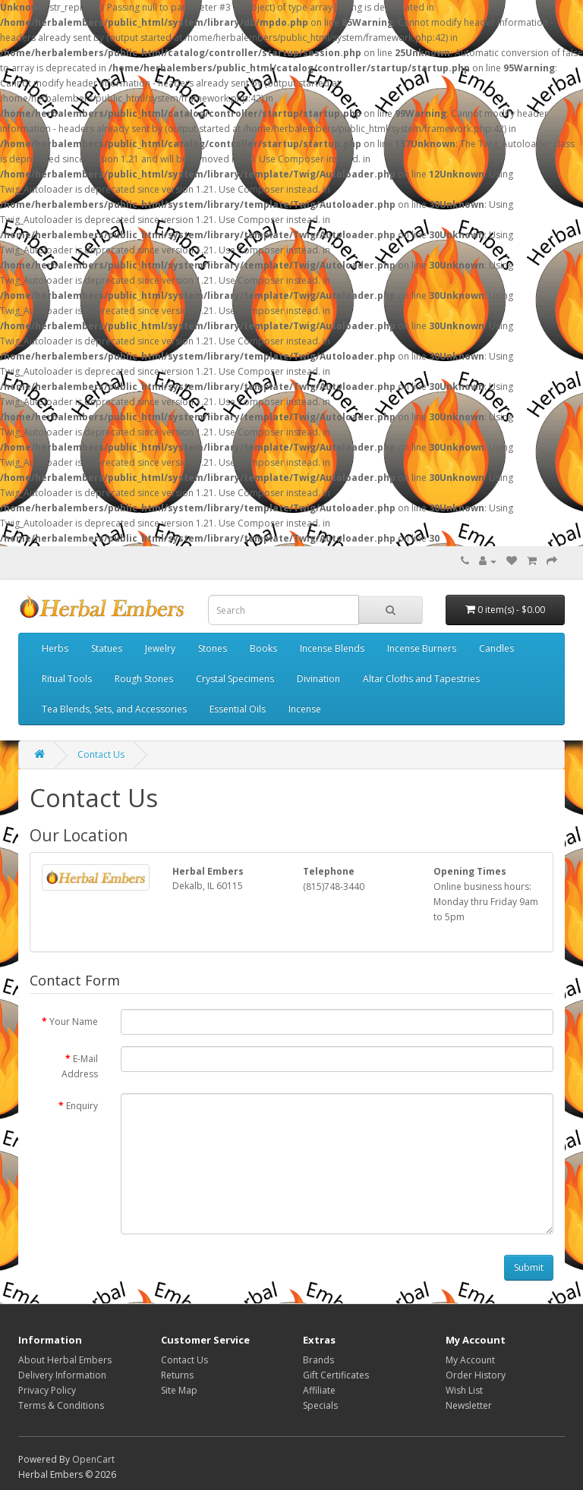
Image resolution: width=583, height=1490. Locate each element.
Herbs (55, 648)
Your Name (73, 1021)
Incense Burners (421, 648)
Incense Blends (332, 648)
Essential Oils (238, 709)
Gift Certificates (336, 1375)
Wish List (464, 1390)
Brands (318, 1359)
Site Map (179, 1390)
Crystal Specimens (235, 678)
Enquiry (82, 1105)
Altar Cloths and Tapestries (421, 678)
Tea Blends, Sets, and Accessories (114, 709)
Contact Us (100, 754)
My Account (470, 1359)
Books (263, 648)
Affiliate (319, 1390)
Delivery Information (62, 1375)
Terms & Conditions (61, 1405)
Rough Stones (144, 678)
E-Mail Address (79, 1066)
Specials (320, 1405)
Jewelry (160, 648)
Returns (177, 1375)
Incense (304, 709)
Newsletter (469, 1405)
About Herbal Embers (65, 1359)
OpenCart (93, 1459)
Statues (106, 648)
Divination (318, 678)
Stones (212, 648)
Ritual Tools (67, 678)
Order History (476, 1375)
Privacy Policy (47, 1390)
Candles (496, 648)
